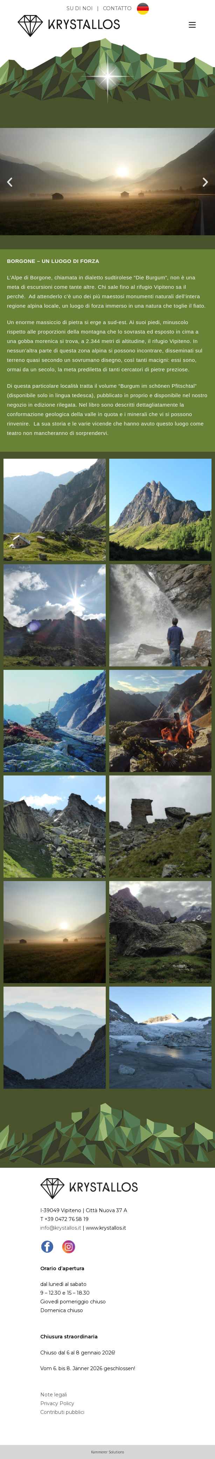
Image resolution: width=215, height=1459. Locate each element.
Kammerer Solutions (107, 1452)
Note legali (53, 1395)
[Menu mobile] (192, 24)
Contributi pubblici (62, 1412)
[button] (10, 182)
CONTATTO (117, 8)
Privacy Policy (57, 1403)
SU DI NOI (80, 8)
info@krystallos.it (60, 1228)
